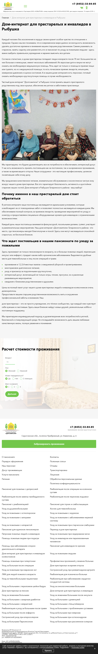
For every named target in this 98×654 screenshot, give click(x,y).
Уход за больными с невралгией (17, 604)
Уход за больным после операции (18, 565)
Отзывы (53, 466)
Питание (6, 479)
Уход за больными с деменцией (65, 599)
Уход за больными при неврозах (65, 613)
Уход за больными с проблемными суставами (71, 608)
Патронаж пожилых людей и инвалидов (21, 534)
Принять (48, 651)
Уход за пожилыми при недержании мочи (70, 534)
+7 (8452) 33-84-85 (84, 3)
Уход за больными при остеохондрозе (68, 617)
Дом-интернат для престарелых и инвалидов (71, 590)
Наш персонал (8, 466)
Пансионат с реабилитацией (15, 504)
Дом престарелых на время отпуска (67, 565)
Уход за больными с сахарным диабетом (21, 599)
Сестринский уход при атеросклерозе (20, 617)
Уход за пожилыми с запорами (16, 517)
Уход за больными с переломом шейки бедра (24, 586)
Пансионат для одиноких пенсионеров (20, 529)
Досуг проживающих (12, 470)
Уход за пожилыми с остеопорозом (18, 513)
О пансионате (8, 457)
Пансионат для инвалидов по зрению (67, 546)
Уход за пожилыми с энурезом (64, 513)
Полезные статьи (58, 461)
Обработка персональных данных (66, 479)
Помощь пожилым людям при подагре (20, 538)
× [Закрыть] (95, 648)
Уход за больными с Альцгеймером (67, 604)
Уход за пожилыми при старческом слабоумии (72, 525)
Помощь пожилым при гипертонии (18, 561)
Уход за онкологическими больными (67, 586)
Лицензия (54, 474)
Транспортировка (58, 470)
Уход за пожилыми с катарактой (17, 525)
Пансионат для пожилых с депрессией (20, 489)
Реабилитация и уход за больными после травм (24, 608)
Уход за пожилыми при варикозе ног (19, 570)
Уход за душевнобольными (15, 508)
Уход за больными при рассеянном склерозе (71, 621)
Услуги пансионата (10, 474)
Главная (5, 17)
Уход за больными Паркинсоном (17, 621)
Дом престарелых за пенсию (15, 590)
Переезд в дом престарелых (63, 529)
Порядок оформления (12, 461)
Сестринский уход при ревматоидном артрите (72, 570)
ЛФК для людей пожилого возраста (19, 574)
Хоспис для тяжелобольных (63, 508)
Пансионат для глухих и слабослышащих (69, 504)
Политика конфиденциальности (65, 483)
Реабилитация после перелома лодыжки (69, 496)
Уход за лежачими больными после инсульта (71, 595)
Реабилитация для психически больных (68, 574)
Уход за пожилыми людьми (63, 553)
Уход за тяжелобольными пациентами (20, 578)
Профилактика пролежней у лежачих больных (71, 561)
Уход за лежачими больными (15, 595)
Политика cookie (77, 647)
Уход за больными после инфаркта (18, 613)
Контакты (54, 457)
